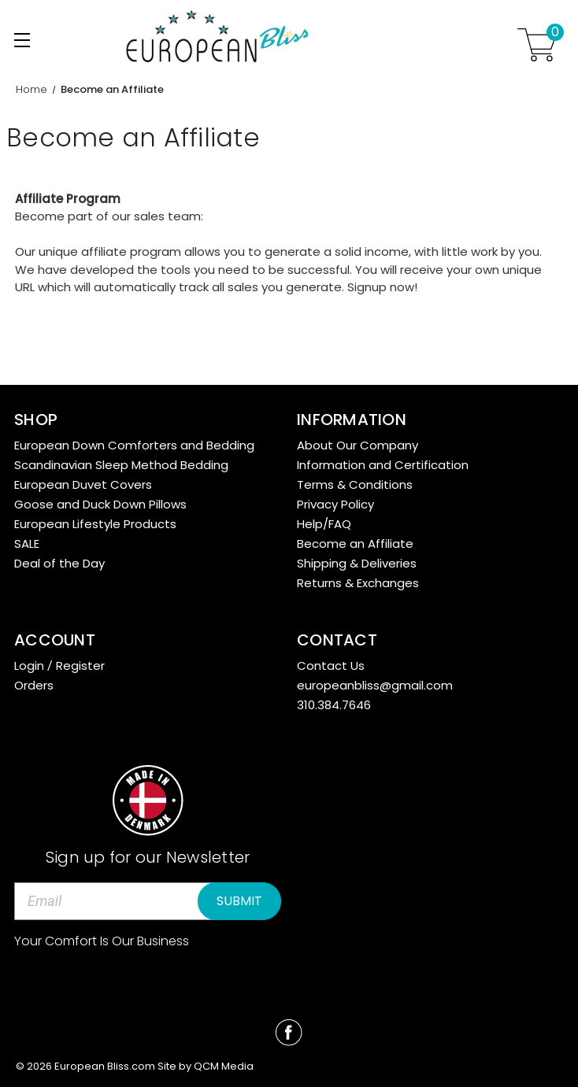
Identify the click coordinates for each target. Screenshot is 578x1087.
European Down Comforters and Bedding (134, 445)
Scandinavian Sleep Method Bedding (121, 465)
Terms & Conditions (355, 484)
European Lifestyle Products (95, 524)
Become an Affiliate (355, 543)
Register (80, 665)
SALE (26, 543)
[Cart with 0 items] (537, 45)
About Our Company (357, 445)
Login (29, 665)
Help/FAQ (324, 524)
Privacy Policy (335, 504)
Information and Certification (383, 465)
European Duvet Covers (83, 484)
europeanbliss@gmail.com (375, 685)
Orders (34, 685)
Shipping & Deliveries (357, 563)
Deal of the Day (59, 563)
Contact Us (331, 665)
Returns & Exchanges (358, 583)
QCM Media (224, 1066)
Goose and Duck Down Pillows (100, 504)
